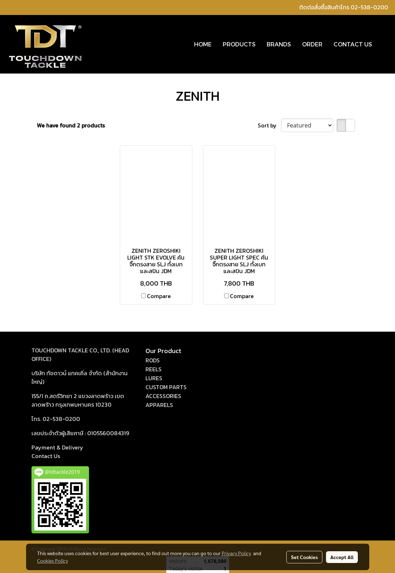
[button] (384, 44)
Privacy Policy (236, 553)
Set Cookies (304, 557)
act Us (45, 456)
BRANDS (279, 44)
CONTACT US (353, 44)
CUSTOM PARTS (166, 387)
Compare (159, 296)
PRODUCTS (239, 44)
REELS (153, 369)
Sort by (269, 125)
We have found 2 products (71, 125)
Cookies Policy (52, 560)
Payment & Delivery (57, 447)
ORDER (312, 44)
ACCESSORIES (163, 396)
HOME (203, 44)
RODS (152, 360)
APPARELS (159, 405)
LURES (153, 378)
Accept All (342, 557)
